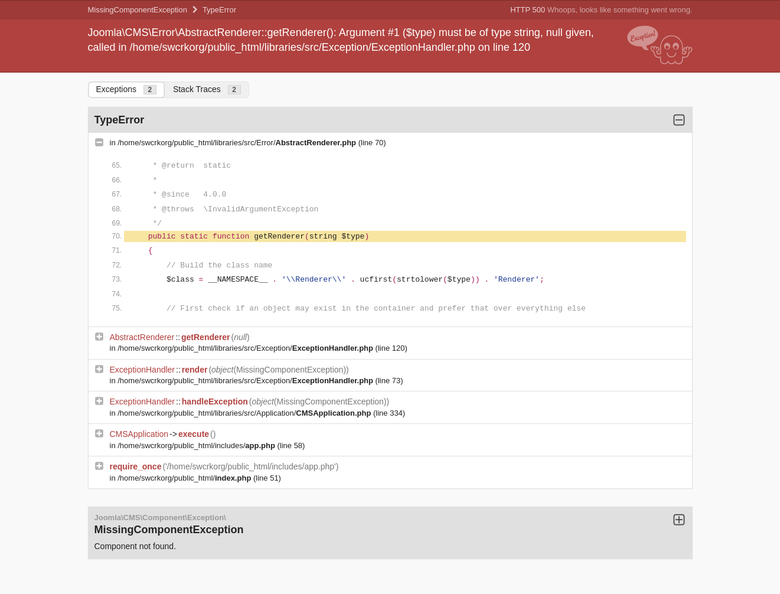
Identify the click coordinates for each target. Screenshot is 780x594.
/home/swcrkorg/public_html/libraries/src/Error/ (238, 142)
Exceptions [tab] (126, 89)
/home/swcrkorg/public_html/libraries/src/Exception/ (246, 348)
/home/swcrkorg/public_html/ (185, 478)
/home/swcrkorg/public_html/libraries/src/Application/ (245, 413)
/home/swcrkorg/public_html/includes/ (197, 445)
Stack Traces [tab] (207, 89)
